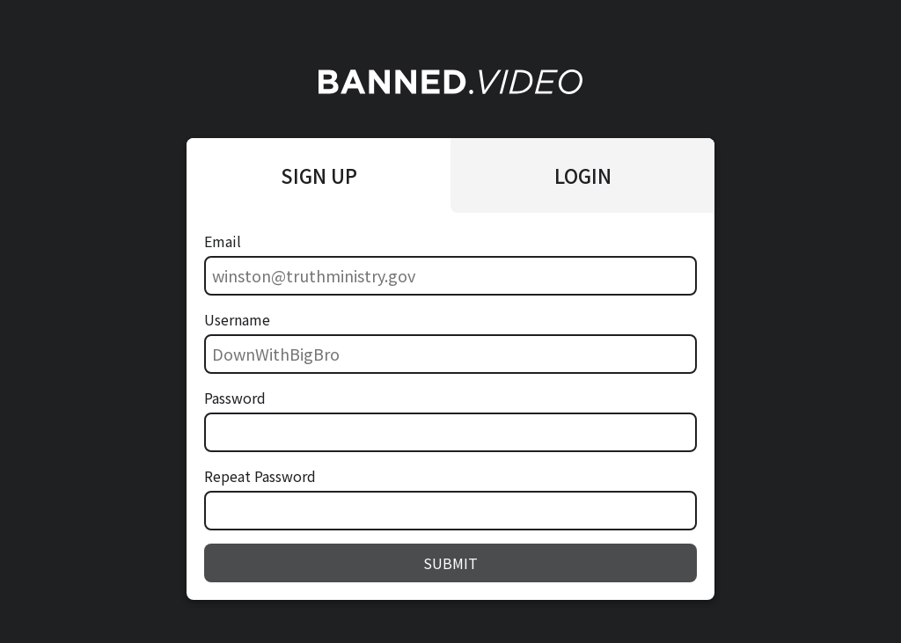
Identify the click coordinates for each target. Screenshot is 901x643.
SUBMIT (450, 563)
